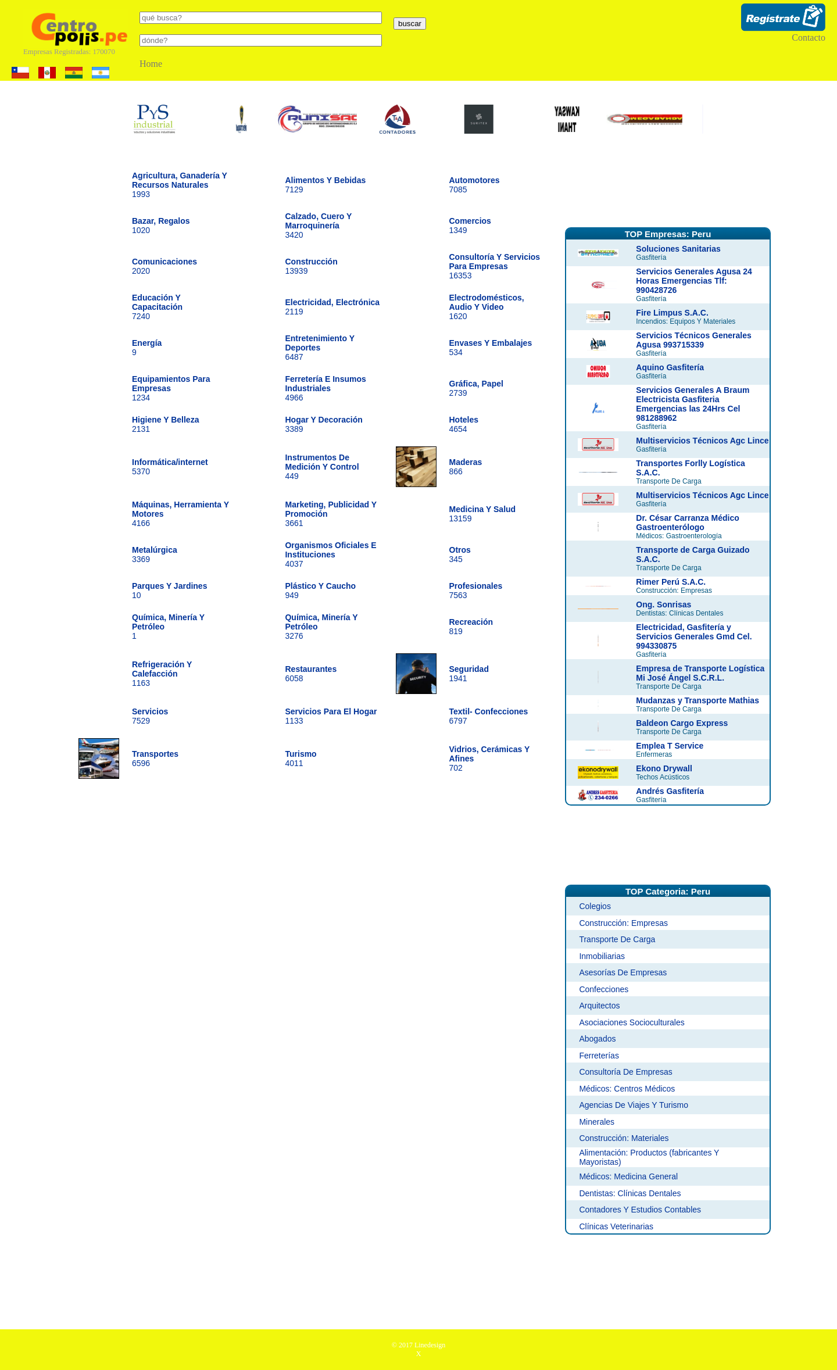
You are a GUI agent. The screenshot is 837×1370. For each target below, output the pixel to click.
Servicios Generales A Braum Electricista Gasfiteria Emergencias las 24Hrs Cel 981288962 (692, 404)
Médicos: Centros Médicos (627, 1088)
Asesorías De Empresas (623, 972)
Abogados (597, 1038)
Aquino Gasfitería (670, 367)
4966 (325, 388)
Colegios (594, 906)
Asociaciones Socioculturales (631, 1022)
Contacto (808, 37)
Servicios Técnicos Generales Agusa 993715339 (693, 340)
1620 (486, 307)
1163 (162, 674)
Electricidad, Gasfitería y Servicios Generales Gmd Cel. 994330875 (694, 636)
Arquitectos (599, 1005)
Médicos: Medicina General (628, 1176)
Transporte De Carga (617, 939)
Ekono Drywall (664, 768)
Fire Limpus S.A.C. (672, 312)
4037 (330, 554)
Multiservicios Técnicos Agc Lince (702, 440)
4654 (464, 424)
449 (322, 467)
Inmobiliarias (602, 956)
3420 (318, 225)
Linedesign (429, 1345)
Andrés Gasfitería (670, 791)
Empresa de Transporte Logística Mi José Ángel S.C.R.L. (700, 673)
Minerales (596, 1121)
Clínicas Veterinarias (616, 1226)
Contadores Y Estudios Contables (640, 1209)
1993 (179, 185)
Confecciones (603, 989)
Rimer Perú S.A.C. (671, 581)
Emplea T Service (669, 745)
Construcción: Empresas (623, 923)
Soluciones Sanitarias (678, 248)
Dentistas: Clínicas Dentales (630, 1193)
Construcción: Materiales (623, 1138)
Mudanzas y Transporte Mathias (697, 700)
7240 (157, 307)
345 (460, 554)
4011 (300, 758)
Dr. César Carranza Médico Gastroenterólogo (687, 522)
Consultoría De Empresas (625, 1071)
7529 (150, 716)
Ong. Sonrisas (663, 604)
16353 (495, 266)
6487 (319, 348)
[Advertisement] (668, 188)
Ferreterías (598, 1055)
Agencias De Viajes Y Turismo (633, 1105)
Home (151, 64)
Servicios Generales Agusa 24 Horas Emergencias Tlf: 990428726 (694, 281)
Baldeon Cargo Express (682, 723)
